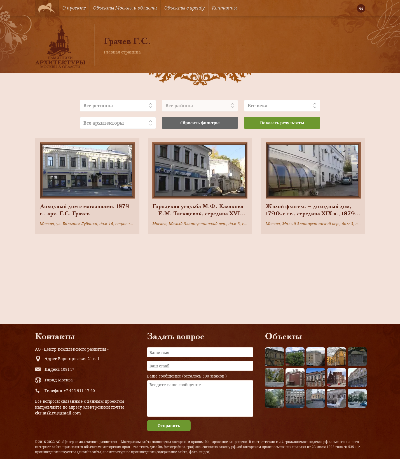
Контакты (224, 8)
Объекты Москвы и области (125, 8)
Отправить (169, 425)
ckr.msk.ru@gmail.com (58, 413)
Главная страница (122, 52)
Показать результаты (282, 122)
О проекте (74, 8)
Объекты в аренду (184, 8)
